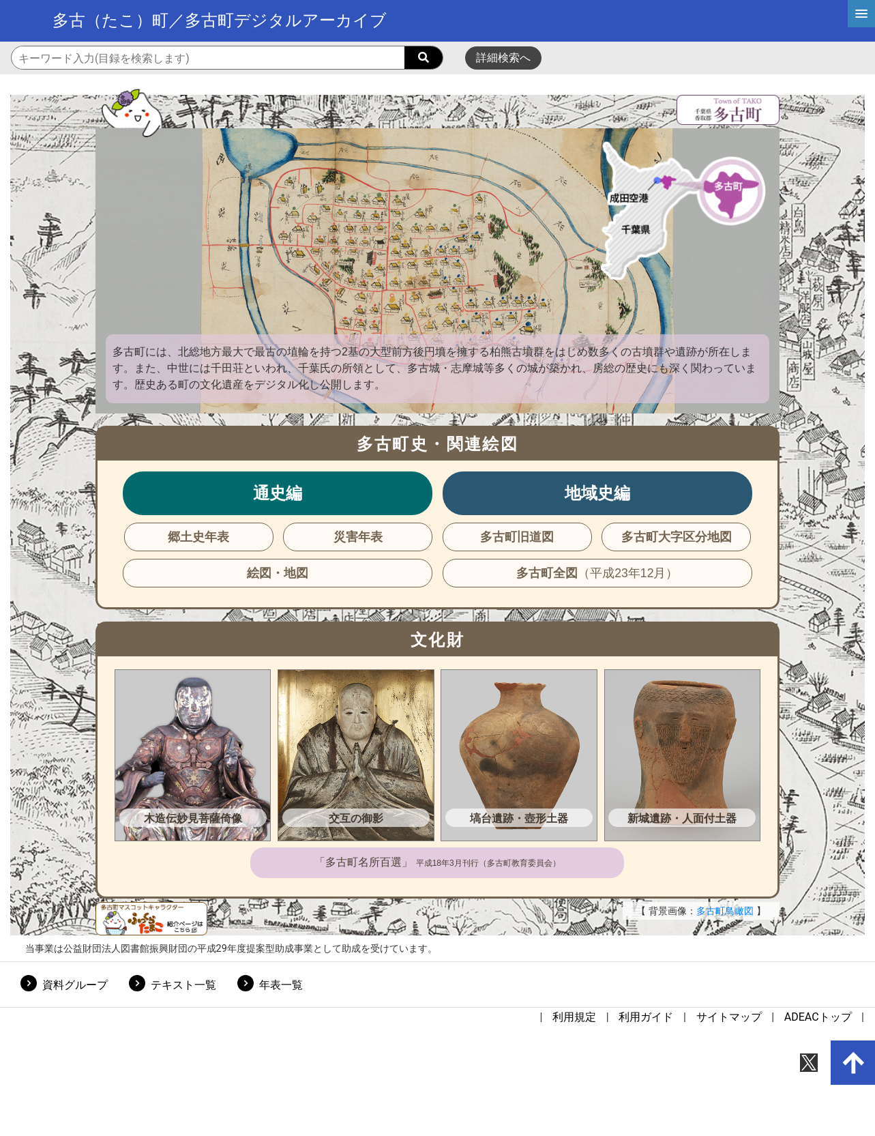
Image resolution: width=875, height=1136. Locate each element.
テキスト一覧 (183, 984)
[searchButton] (423, 58)
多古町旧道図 (517, 537)
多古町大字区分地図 (676, 537)
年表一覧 (281, 984)
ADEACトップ (818, 1016)
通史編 (277, 493)
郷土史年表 (198, 537)
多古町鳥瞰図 (725, 910)
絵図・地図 (277, 573)
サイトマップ (729, 1016)
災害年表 (358, 537)
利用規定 (574, 1016)
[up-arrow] (853, 1062)
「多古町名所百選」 (437, 862)
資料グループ (75, 984)
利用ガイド (646, 1016)
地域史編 (597, 493)
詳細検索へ (503, 57)
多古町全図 (597, 573)
